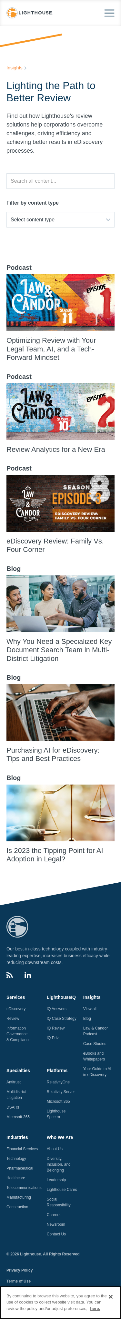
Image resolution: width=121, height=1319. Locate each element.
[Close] (111, 1301)
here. (95, 1312)
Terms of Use (18, 1281)
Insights (14, 67)
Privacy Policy (19, 1270)
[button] (109, 13)
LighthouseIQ (61, 997)
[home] (29, 13)
